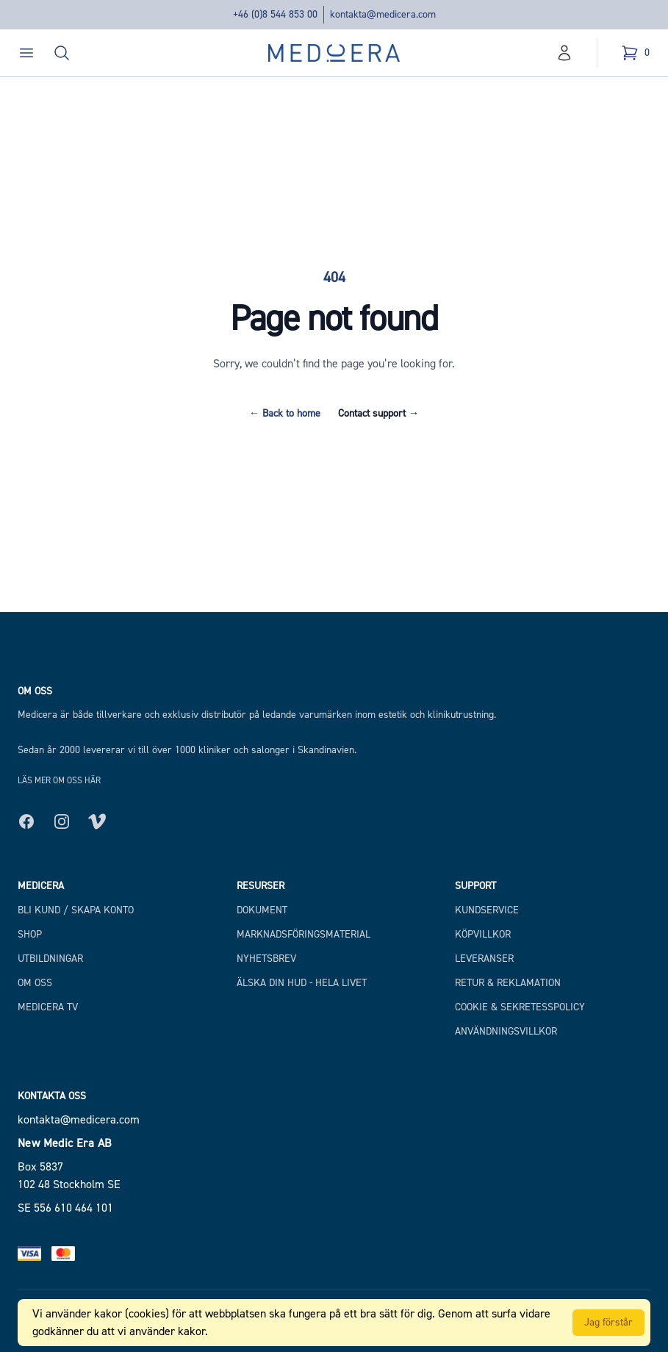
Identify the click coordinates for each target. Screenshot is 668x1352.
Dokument (262, 910)
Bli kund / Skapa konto (76, 910)
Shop (30, 934)
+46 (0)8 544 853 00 (275, 14)
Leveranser (484, 959)
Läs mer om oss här (59, 780)
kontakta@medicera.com (383, 14)
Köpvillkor (483, 934)
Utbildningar (50, 959)
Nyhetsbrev (266, 959)
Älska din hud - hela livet (302, 983)
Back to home (284, 413)
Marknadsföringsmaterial (303, 934)
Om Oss (35, 983)
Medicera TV (48, 1007)
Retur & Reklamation (508, 983)
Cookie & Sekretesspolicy (520, 1007)
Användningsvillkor (506, 1031)
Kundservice (487, 910)
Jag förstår (608, 1322)
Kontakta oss (52, 1096)
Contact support (378, 413)
